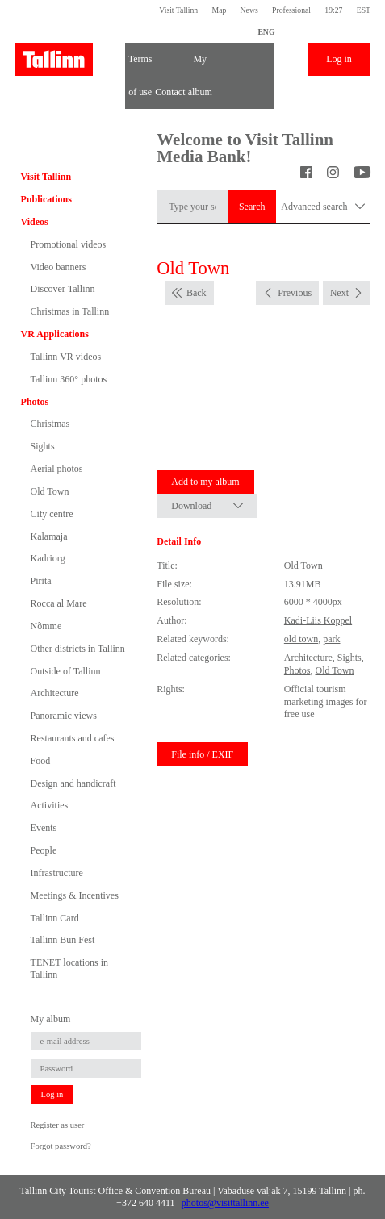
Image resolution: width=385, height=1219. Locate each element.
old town (301, 639)
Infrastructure (57, 873)
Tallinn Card (55, 918)
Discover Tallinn (63, 288)
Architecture (55, 693)
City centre (52, 514)
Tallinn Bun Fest (63, 940)
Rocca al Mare (59, 603)
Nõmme (46, 626)
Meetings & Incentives (75, 895)
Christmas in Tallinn (70, 311)
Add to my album (205, 481)
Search (252, 206)
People (44, 850)
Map (218, 10)
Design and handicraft (73, 783)
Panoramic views (64, 715)
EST (363, 10)
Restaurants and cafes (73, 738)
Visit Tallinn (178, 10)
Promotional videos (69, 244)
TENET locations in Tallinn (69, 968)
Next (339, 292)
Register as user (58, 1125)
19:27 (333, 10)
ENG (265, 31)
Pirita (41, 581)
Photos (35, 401)
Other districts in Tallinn (78, 648)
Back (196, 292)
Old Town (50, 491)
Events (44, 827)
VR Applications (55, 334)
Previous (295, 292)
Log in (339, 59)
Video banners (58, 267)
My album (200, 64)
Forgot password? (61, 1146)
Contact (170, 92)
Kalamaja (49, 536)
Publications (46, 199)
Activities (50, 805)
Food (41, 760)
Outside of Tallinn (66, 671)
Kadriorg (48, 558)
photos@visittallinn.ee (225, 1203)
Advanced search (323, 206)
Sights (43, 446)
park (331, 639)
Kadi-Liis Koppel (318, 620)
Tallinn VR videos (66, 356)
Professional (291, 10)
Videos (34, 222)
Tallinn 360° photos (69, 379)
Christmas (50, 423)
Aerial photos (57, 468)
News (249, 10)
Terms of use (140, 64)
